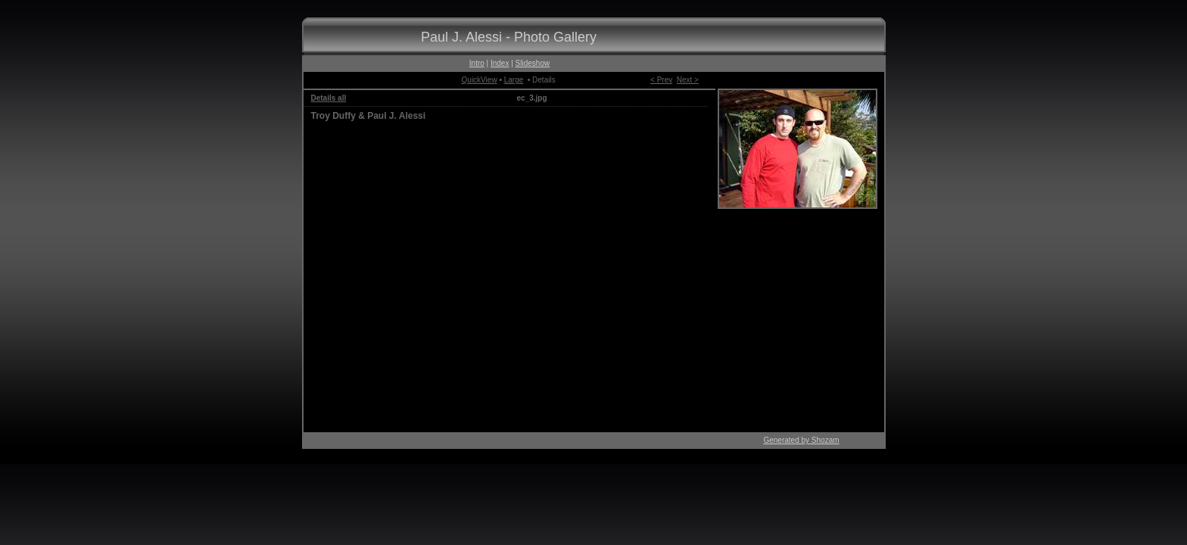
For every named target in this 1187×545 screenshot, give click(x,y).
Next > (688, 80)
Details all (329, 98)
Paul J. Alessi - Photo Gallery (509, 37)
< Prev (661, 80)
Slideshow (533, 63)
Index (500, 63)
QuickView (479, 80)
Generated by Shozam (801, 440)
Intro (476, 63)
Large (514, 80)
